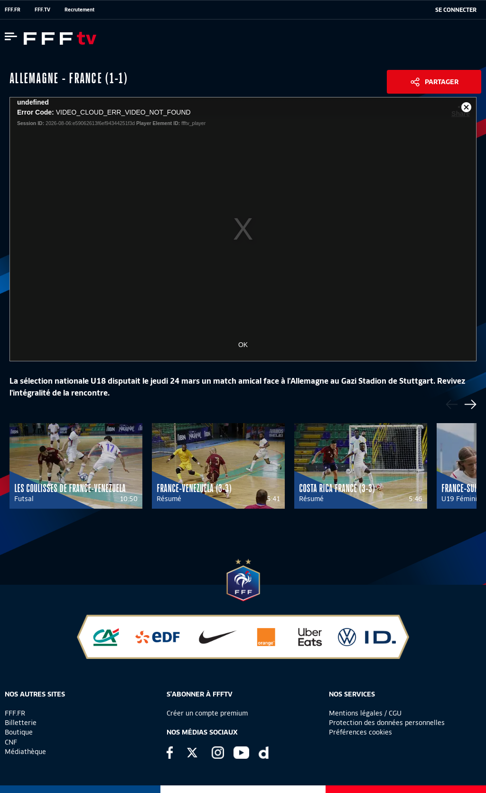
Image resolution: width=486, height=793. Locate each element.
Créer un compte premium (207, 713)
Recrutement (79, 9)
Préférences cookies (360, 732)
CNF (11, 742)
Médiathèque (25, 751)
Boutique (19, 732)
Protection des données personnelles (387, 722)
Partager (441, 82)
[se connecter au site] (456, 10)
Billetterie (21, 722)
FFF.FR (12, 9)
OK (243, 344)
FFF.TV (42, 9)
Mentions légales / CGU (365, 713)
